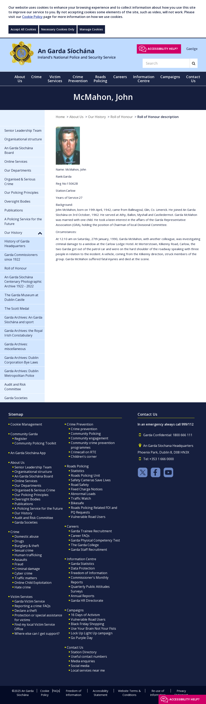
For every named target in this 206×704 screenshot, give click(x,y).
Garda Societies (26, 522)
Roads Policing (78, 466)
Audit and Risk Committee (33, 518)
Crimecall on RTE (83, 452)
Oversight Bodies (27, 499)
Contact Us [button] (193, 78)
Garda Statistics (82, 563)
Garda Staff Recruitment (89, 549)
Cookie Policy (32, 16)
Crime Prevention (80, 424)
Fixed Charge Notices (87, 489)
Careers (73, 526)
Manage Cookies (91, 29)
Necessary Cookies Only (57, 29)
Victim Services (21, 596)
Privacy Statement (181, 693)
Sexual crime (23, 550)
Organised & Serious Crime (34, 490)
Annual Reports (82, 596)
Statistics (77, 471)
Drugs (19, 541)
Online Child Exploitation (33, 582)
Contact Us (75, 647)
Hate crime (22, 587)
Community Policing (86, 433)
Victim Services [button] (55, 78)
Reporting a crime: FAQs (32, 606)
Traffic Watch (81, 498)
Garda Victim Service (29, 601)
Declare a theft (25, 610)
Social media (80, 666)
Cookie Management (26, 424)
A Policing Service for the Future (38, 508)
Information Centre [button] (143, 78)
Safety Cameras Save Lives (91, 480)
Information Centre (81, 559)
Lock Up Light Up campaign (91, 633)
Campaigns (75, 610)
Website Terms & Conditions (129, 693)
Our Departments (27, 485)
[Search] (166, 63)
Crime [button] (36, 76)
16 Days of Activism (85, 615)
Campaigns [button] (170, 76)
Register (20, 438)
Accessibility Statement (100, 693)
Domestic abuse (26, 536)
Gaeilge (192, 48)
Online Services (25, 481)
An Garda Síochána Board (33, 476)
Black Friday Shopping (87, 624)
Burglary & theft (26, 546)
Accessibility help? (163, 49)
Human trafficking (28, 555)
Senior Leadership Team (33, 467)
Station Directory (84, 652)
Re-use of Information (158, 693)
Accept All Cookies (23, 29)
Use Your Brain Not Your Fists (93, 628)
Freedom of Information (89, 573)
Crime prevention (84, 429)
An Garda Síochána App (28, 453)
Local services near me (88, 670)
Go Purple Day (82, 638)
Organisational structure (33, 471)
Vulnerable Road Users (88, 517)
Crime (14, 532)
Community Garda (24, 434)
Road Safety (80, 484)
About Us (76, 117)
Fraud (18, 564)
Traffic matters (25, 578)
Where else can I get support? (37, 633)
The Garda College (85, 545)
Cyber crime (23, 573)
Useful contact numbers (89, 656)
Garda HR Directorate (87, 600)
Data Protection (83, 568)
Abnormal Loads (83, 494)
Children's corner (84, 456)
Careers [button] (120, 76)
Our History (97, 117)
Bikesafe (77, 503)
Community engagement (89, 438)
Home (60, 117)
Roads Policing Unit (85, 475)
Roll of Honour (121, 117)
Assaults (20, 559)
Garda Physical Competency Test (95, 540)
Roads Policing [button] (100, 78)
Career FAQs (80, 535)
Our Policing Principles (31, 495)
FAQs (56, 691)
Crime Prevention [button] (78, 78)
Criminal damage (27, 568)
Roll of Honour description (158, 117)
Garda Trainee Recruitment (91, 531)
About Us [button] (19, 78)
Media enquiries (83, 661)
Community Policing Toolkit (35, 443)
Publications (23, 504)
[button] (40, 233)
